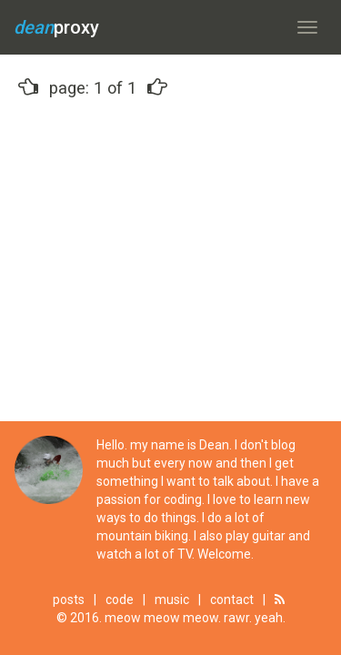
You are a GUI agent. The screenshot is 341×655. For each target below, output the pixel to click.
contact (232, 599)
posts (69, 599)
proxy (56, 27)
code (119, 599)
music (172, 599)
